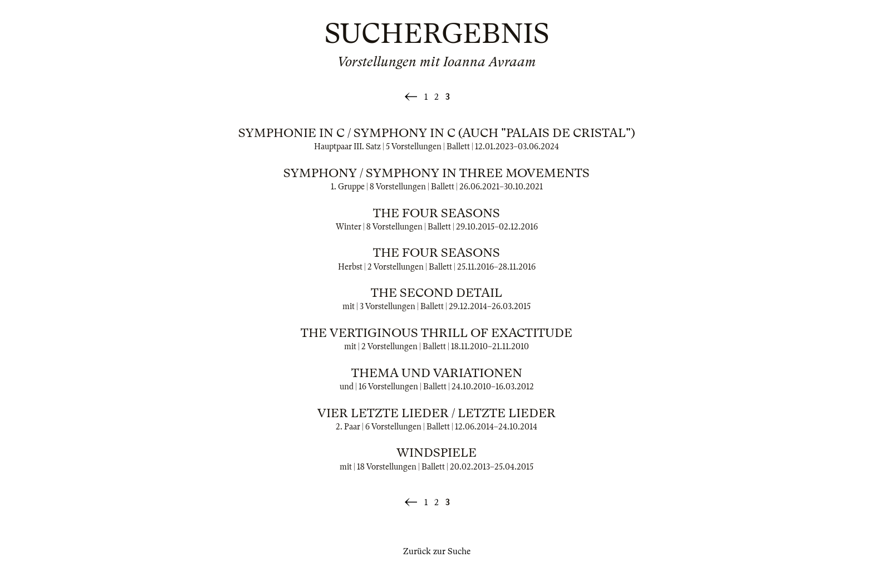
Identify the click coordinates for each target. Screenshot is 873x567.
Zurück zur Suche (436, 551)
